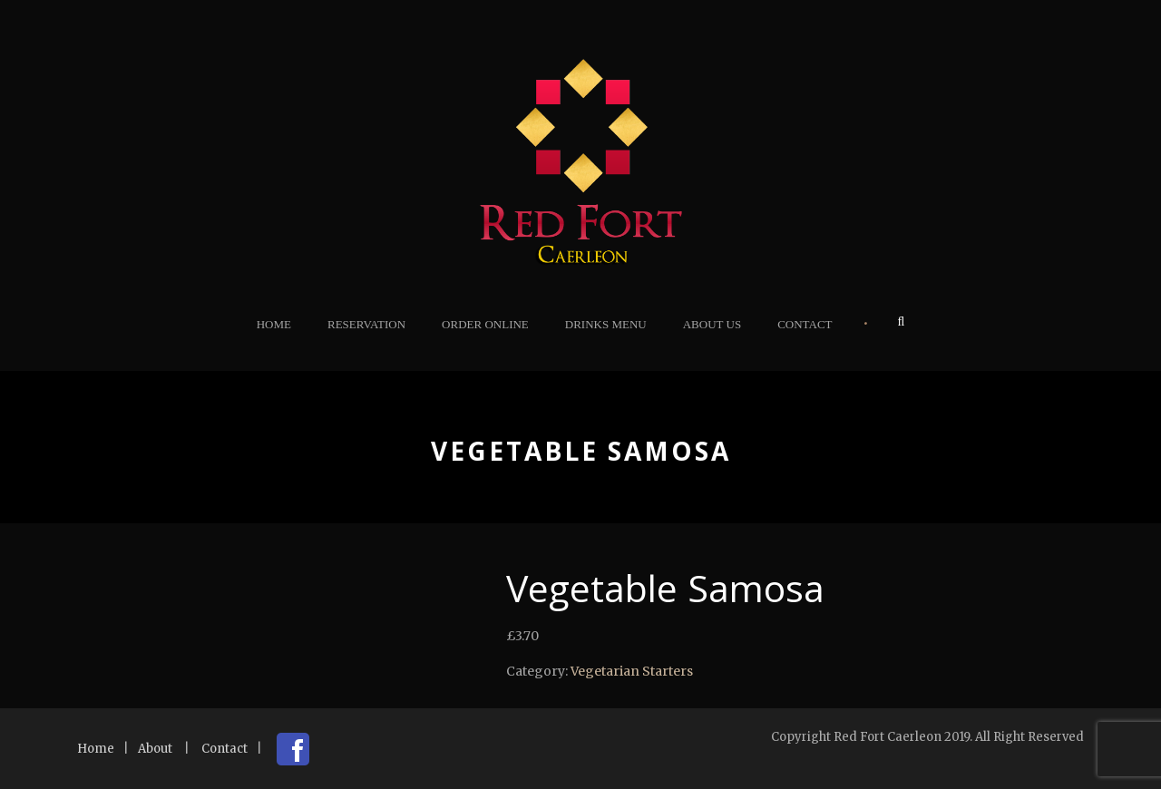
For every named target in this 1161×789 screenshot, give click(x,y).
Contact (804, 324)
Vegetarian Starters (632, 671)
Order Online (485, 324)
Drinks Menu (606, 324)
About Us (712, 324)
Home (274, 324)
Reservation (366, 324)
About (155, 748)
